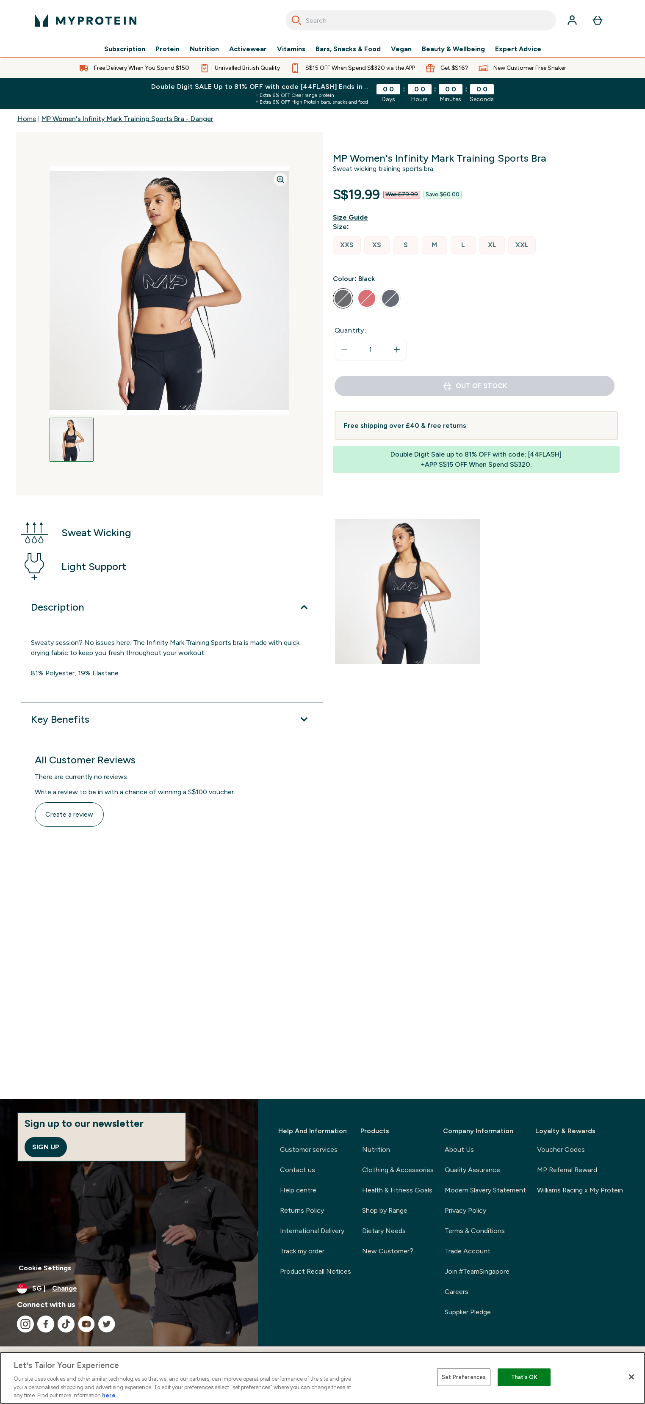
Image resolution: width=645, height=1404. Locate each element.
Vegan (401, 49)
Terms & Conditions (475, 1231)
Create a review (69, 814)
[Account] (572, 20)
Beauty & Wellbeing (453, 49)
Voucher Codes (561, 1149)
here (109, 1395)
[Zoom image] (280, 179)
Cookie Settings (45, 1268)
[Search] (296, 20)
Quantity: (351, 330)
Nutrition (204, 49)
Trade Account (467, 1251)
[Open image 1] (72, 440)
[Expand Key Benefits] (171, 719)
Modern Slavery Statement (485, 1190)
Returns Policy (302, 1210)
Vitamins (291, 49)
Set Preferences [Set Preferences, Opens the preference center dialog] (464, 1377)
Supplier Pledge (468, 1312)
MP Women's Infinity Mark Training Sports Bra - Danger (127, 119)
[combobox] (420, 20)
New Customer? (387, 1251)
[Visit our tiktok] (66, 1324)
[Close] (631, 1377)
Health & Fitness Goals (397, 1190)
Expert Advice (518, 49)
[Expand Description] (171, 607)
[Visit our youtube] (86, 1324)
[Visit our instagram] (25, 1324)
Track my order (302, 1251)
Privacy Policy (465, 1210)
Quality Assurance (472, 1170)
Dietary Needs (384, 1231)
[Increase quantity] (397, 349)
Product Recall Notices (315, 1271)
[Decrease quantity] (344, 349)
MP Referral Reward (567, 1170)
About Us (459, 1149)
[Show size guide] (352, 217)
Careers (456, 1292)
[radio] (347, 245)
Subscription (124, 49)
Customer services (309, 1149)
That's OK (524, 1377)
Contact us (297, 1170)
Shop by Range (384, 1210)
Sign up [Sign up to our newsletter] (45, 1147)
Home (26, 119)
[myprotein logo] (85, 20)
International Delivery (312, 1231)
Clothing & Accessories (398, 1170)
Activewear (248, 49)
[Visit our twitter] (106, 1324)
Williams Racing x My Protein (580, 1190)
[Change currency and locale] (129, 1288)
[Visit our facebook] (45, 1324)
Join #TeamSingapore (477, 1271)
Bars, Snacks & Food (348, 49)
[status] (371, 349)
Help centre (298, 1190)
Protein (167, 49)
